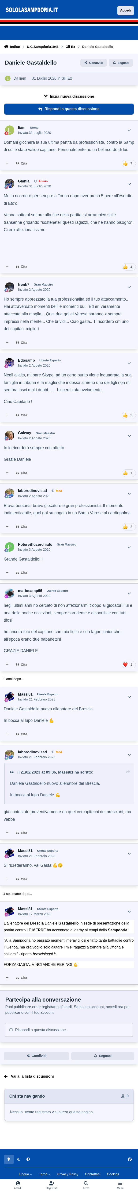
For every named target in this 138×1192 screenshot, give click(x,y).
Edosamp (26, 360)
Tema (45, 1174)
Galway (24, 433)
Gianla (24, 181)
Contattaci (92, 1174)
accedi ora (114, 1007)
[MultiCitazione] (7, 163)
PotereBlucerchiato (35, 544)
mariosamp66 (30, 591)
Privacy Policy (67, 1174)
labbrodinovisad (32, 491)
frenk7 (23, 284)
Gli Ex (66, 78)
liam (22, 78)
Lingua (25, 1174)
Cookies (113, 1174)
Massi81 (25, 694)
